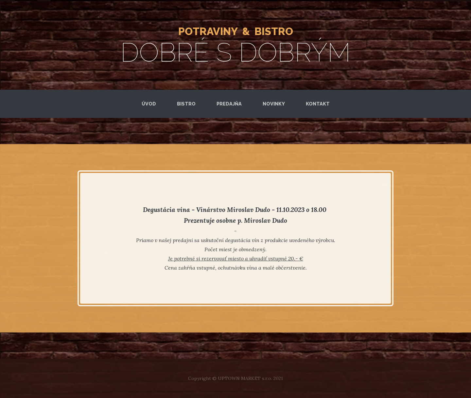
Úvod (149, 103)
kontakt (318, 103)
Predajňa (229, 103)
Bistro (186, 103)
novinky (274, 103)
